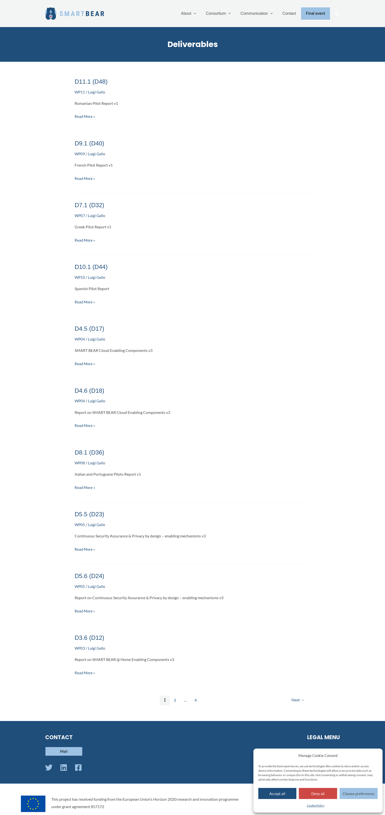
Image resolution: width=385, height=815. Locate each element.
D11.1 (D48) (92, 81)
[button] (337, 14)
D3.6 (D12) (90, 636)
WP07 (80, 215)
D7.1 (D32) (90, 204)
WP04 (80, 338)
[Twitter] (49, 765)
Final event (316, 13)
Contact (292, 13)
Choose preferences (359, 793)
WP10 (80, 276)
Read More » (85, 116)
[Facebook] (78, 765)
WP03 (80, 646)
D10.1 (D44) (92, 266)
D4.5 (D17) (90, 327)
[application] (202, 13)
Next (297, 698)
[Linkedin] (63, 765)
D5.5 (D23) (90, 512)
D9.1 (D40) (90, 143)
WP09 (80, 153)
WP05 (80, 523)
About (197, 13)
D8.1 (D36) (90, 451)
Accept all (277, 793)
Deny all (318, 793)
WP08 (80, 461)
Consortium (225, 13)
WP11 (80, 92)
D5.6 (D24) (90, 574)
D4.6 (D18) (90, 389)
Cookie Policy (315, 805)
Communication (262, 13)
